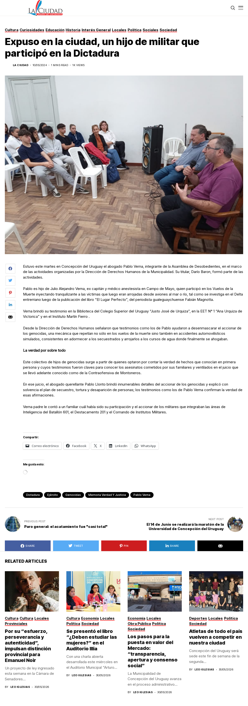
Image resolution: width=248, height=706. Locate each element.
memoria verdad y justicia (107, 495)
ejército (52, 495)
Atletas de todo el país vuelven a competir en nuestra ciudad (215, 637)
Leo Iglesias (20, 687)
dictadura (33, 495)
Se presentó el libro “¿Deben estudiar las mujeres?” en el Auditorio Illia (91, 640)
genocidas (73, 495)
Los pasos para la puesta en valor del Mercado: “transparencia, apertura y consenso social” (153, 651)
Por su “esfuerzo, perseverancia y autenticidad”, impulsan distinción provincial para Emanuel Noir (28, 645)
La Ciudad (20, 65)
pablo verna (141, 495)
